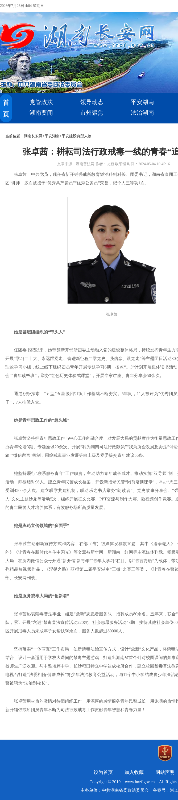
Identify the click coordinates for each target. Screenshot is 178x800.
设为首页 (103, 772)
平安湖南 (142, 102)
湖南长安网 (33, 136)
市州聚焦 (92, 112)
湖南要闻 (41, 112)
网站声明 (165, 772)
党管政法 (41, 102)
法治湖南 (142, 112)
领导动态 (92, 102)
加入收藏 (134, 772)
